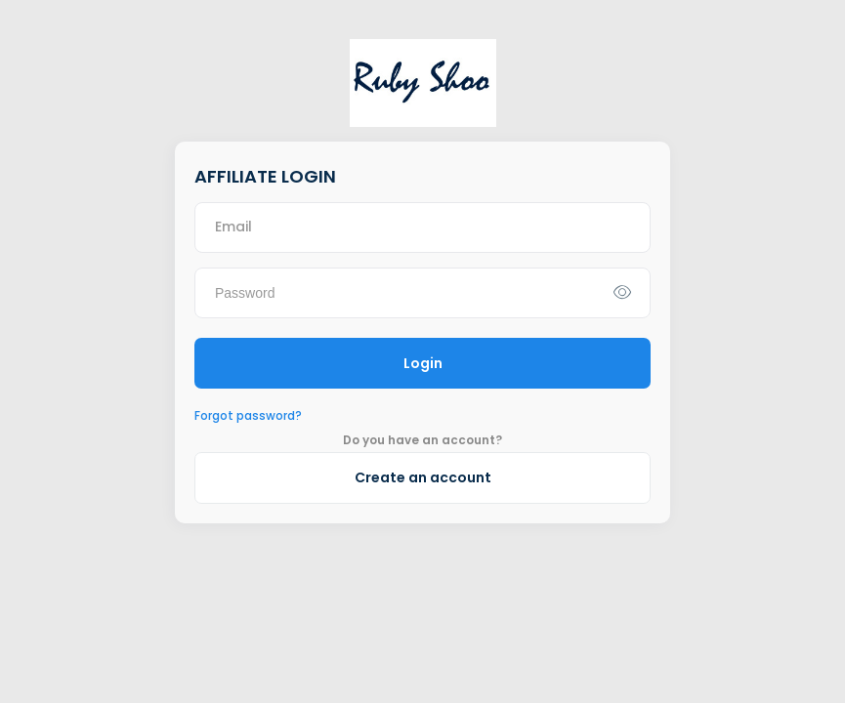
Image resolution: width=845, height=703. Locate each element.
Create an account (423, 477)
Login (423, 363)
